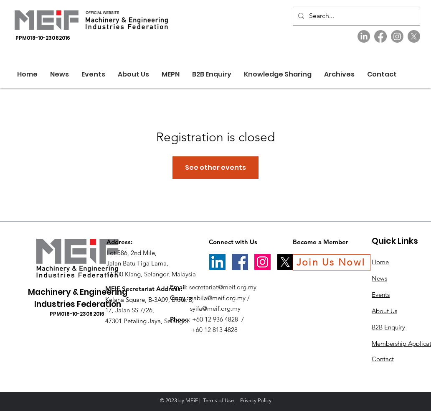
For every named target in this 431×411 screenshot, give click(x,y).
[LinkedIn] (363, 36)
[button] (133, 74)
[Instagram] (397, 36)
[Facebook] (380, 36)
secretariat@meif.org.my (222, 287)
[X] (414, 36)
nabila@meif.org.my (218, 298)
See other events (215, 167)
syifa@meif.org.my (215, 308)
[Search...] (355, 16)
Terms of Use (218, 400)
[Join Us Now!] (331, 262)
